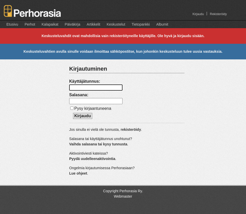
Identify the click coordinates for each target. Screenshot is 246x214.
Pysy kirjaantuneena (92, 108)
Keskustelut (116, 24)
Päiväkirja (72, 24)
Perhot (30, 24)
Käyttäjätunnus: (84, 81)
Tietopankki (141, 24)
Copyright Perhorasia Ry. (123, 191)
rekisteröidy (131, 129)
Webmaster (123, 196)
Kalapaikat (50, 24)
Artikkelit (93, 24)
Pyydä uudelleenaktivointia (92, 159)
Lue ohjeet (78, 173)
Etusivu (12, 24)
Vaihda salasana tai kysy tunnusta (98, 144)
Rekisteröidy (218, 14)
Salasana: (78, 95)
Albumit (162, 24)
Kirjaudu (198, 14)
